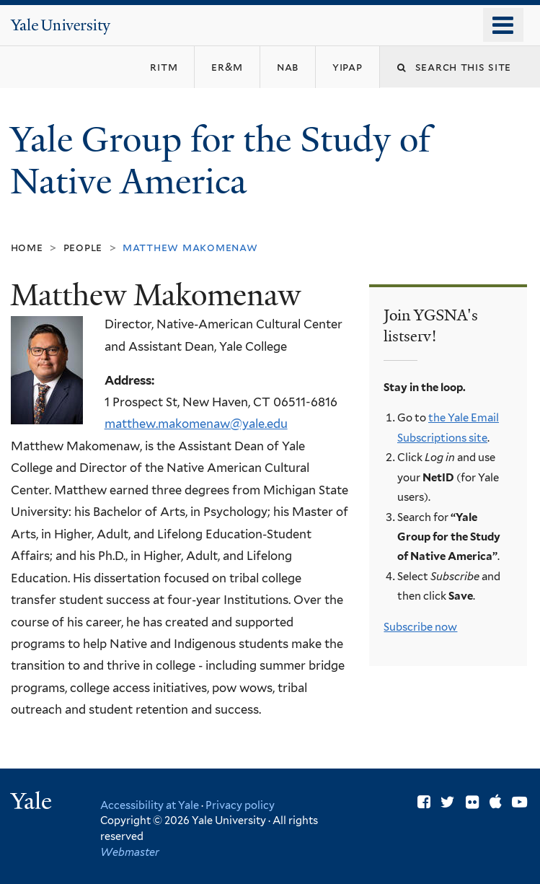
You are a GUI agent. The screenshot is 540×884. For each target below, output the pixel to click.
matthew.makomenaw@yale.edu (196, 423)
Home (27, 247)
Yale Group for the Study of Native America (220, 161)
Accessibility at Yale (149, 805)
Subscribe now (420, 627)
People (83, 247)
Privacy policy (240, 805)
